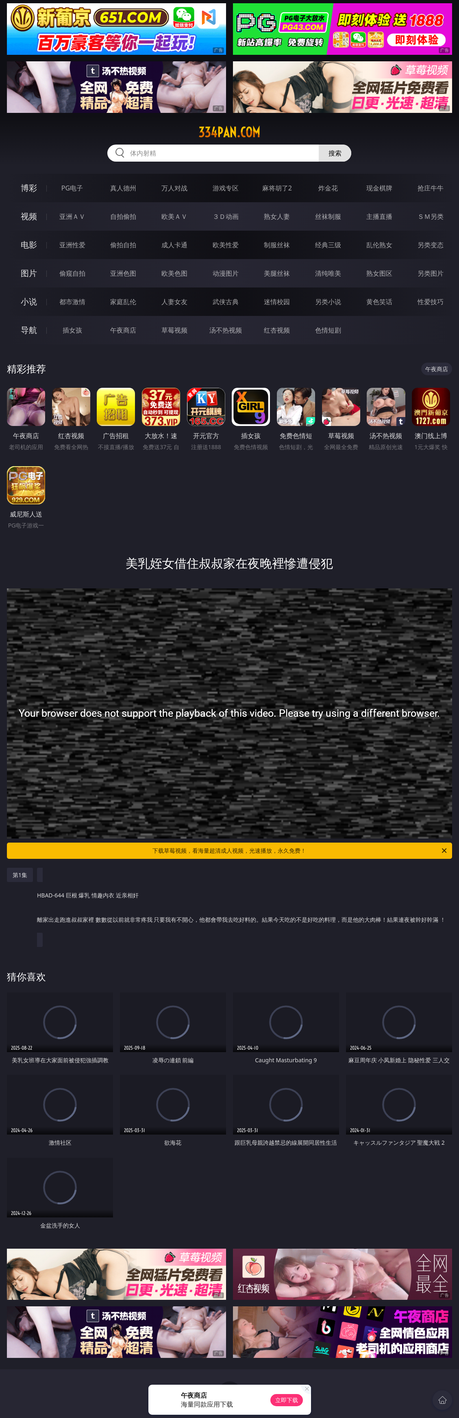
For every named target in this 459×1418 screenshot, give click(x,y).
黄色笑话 (379, 301)
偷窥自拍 (72, 273)
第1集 (20, 875)
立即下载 (286, 1400)
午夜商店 (123, 330)
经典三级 (328, 244)
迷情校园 (277, 301)
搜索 (335, 153)
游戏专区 (226, 188)
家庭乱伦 (123, 301)
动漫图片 (226, 273)
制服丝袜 (277, 244)
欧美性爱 (226, 244)
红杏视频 (277, 330)
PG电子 (72, 188)
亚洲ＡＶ (72, 216)
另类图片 (431, 273)
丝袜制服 (328, 216)
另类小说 (328, 301)
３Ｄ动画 (226, 216)
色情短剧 (328, 330)
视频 (29, 216)
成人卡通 (174, 244)
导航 (29, 329)
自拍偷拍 (123, 216)
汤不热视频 (225, 330)
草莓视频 (174, 330)
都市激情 (72, 301)
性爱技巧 (431, 301)
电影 (29, 244)
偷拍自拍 (123, 244)
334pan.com (229, 132)
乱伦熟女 (379, 244)
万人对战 (174, 188)
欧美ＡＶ (174, 216)
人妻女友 (174, 301)
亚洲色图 (123, 273)
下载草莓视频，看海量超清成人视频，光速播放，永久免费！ (300, 851)
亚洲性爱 (72, 244)
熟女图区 (379, 273)
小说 (29, 301)
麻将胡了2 (277, 188)
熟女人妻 (277, 216)
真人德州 (123, 188)
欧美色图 (174, 273)
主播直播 (379, 216)
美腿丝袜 (277, 273)
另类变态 (431, 244)
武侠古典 (226, 301)
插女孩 (72, 330)
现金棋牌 (379, 188)
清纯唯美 (328, 273)
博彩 (29, 187)
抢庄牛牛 (431, 188)
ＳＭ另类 (431, 216)
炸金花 (328, 188)
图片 (29, 273)
